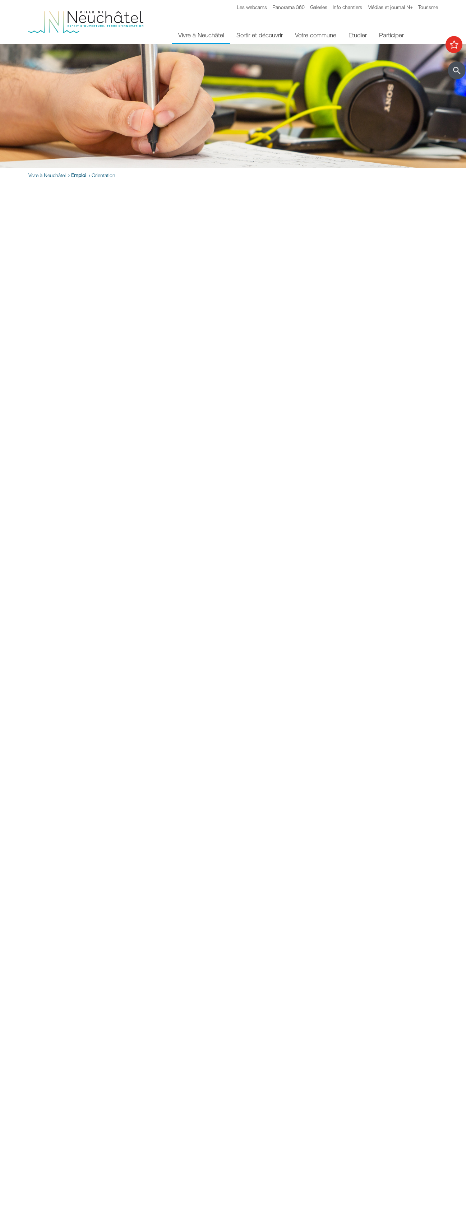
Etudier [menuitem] (358, 35)
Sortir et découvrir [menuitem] (259, 35)
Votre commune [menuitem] (315, 35)
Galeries (318, 7)
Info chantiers (347, 7)
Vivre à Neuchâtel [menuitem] (201, 35)
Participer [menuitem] (391, 35)
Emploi (78, 175)
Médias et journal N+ (390, 7)
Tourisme (428, 7)
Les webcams (252, 7)
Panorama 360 (288, 7)
